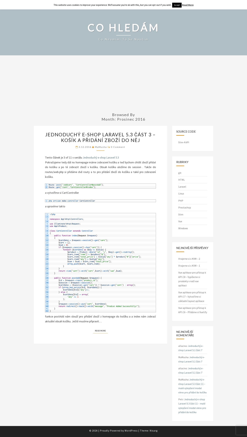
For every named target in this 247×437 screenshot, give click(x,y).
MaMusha (101, 147)
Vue (180, 221)
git (179, 172)
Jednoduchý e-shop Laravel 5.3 (101, 157)
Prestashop (184, 207)
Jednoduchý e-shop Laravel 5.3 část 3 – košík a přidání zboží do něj (100, 137)
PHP (180, 200)
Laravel (182, 186)
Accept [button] (177, 5)
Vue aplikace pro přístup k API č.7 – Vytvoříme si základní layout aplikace (192, 296)
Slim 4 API (183, 142)
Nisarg (154, 430)
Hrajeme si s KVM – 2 (189, 258)
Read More (101, 330)
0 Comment (118, 147)
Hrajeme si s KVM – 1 (189, 265)
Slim (180, 214)
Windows (183, 228)
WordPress (131, 430)
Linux (181, 193)
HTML (181, 179)
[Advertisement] (123, 86)
